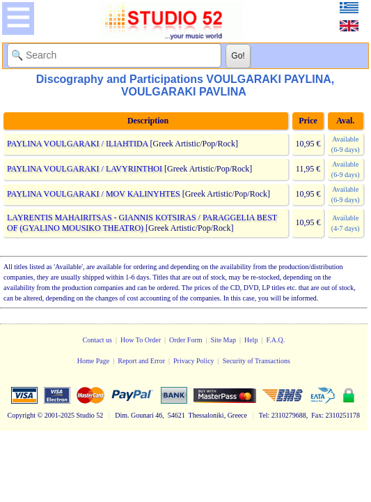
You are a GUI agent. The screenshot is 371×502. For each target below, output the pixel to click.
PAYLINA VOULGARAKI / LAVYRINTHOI (84, 169)
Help (251, 340)
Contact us (98, 340)
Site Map (223, 340)
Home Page (93, 361)
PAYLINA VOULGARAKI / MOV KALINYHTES (93, 194)
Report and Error (141, 361)
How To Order (140, 340)
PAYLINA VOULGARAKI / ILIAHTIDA (77, 144)
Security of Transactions (256, 361)
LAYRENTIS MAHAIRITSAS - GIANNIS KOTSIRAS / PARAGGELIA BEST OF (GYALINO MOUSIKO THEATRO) (142, 223)
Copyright (22, 415)
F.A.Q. (275, 340)
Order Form (186, 340)
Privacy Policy (193, 361)
